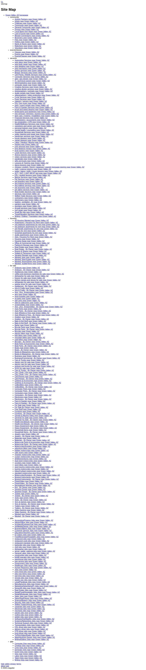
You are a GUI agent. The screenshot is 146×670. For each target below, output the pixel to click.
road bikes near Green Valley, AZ (28, 340)
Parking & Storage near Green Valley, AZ (31, 245)
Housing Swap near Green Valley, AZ (30, 241)
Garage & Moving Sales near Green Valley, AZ (33, 416)
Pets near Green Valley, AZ (25, 40)
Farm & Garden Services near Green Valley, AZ (34, 108)
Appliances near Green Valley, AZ (28, 272)
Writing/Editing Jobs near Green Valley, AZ (32, 639)
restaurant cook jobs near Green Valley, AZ (32, 541)
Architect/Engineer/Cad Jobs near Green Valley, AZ (35, 524)
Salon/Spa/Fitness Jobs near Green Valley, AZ (33, 598)
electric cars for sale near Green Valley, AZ (32, 364)
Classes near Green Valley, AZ (27, 52)
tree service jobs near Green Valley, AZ (30, 561)
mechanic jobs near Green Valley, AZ (29, 611)
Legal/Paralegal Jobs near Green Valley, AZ (32, 582)
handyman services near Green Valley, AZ (31, 136)
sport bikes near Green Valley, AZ (28, 465)
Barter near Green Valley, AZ (26, 325)
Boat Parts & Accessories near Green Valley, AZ (34, 344)
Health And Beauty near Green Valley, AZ (31, 422)
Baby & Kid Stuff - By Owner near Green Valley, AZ (35, 323)
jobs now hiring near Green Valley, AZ (30, 574)
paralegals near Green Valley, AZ (28, 159)
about (3, 666)
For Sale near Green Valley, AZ (27, 405)
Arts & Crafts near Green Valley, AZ (29, 288)
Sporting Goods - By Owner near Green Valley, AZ (35, 492)
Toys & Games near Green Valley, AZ (30, 502)
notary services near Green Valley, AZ (30, 157)
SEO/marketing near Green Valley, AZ (30, 83)
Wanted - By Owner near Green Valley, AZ (32, 516)
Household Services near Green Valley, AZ (32, 132)
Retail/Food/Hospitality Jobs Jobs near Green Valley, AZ (37, 592)
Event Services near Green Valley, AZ (30, 99)
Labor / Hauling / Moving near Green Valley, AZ (34, 142)
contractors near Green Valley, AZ (28, 198)
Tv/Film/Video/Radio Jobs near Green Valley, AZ (34, 635)
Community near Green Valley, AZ (28, 25)
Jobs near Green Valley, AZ (26, 570)
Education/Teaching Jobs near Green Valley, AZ (34, 533)
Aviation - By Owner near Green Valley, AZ (32, 319)
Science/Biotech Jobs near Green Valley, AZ (32, 600)
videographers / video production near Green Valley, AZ (37, 95)
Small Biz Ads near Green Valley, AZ (29, 212)
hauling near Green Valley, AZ (27, 144)
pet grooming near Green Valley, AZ (29, 188)
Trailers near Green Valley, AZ (27, 506)
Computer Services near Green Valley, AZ (31, 77)
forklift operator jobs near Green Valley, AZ (32, 557)
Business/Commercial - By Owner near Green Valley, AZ (37, 358)
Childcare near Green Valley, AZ (27, 23)
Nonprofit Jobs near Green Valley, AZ (30, 588)
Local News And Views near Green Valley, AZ (33, 32)
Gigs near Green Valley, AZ (25, 654)
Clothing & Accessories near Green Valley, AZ (33, 381)
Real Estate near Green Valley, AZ (28, 247)
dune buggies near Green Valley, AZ (29, 296)
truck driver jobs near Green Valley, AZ (30, 633)
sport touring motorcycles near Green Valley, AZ (34, 467)
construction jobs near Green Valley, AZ (31, 555)
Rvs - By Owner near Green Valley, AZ (30, 487)
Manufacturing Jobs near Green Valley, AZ (32, 584)
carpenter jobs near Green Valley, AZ (29, 607)
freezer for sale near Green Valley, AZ (30, 278)
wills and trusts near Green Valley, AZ (30, 161)
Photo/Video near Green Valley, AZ (29, 481)
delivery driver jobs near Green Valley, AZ (31, 629)
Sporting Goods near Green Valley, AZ (30, 490)
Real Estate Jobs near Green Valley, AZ (31, 590)
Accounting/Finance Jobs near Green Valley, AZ (34, 520)
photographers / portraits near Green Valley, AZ (34, 91)
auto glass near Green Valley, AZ (28, 62)
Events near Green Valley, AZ (26, 54)
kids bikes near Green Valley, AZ (28, 335)
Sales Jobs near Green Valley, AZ (28, 596)
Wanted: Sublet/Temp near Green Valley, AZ (32, 264)
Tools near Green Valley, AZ (26, 498)
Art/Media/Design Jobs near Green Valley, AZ (33, 526)
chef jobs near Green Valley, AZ (27, 547)
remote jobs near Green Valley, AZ (28, 578)
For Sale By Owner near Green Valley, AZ (31, 407)
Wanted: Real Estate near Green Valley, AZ (32, 259)
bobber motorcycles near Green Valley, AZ (32, 450)
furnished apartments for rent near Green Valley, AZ (35, 233)
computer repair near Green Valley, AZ (30, 85)
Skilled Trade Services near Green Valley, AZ (33, 196)
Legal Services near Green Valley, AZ (30, 153)
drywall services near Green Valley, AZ (30, 208)
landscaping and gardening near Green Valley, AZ (35, 112)
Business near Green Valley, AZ (27, 356)
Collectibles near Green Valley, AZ (28, 385)
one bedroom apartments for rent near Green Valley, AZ (37, 225)
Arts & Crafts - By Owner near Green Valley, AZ (34, 290)
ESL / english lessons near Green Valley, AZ (32, 175)
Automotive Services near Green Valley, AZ (32, 60)
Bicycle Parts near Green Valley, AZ (29, 327)
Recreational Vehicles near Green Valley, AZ (32, 485)
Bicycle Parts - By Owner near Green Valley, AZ (34, 329)
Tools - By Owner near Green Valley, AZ (31, 500)
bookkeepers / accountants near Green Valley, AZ (35, 120)
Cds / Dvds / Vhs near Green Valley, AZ (30, 372)
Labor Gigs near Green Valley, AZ (28, 656)
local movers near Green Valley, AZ (29, 151)
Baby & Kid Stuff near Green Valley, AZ (30, 321)
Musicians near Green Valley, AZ (28, 38)
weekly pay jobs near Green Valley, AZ (30, 580)
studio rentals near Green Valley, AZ (29, 93)
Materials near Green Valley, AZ (27, 438)
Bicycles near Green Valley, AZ (27, 331)
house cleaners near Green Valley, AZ (30, 138)
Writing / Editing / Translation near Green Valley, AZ (35, 216)
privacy (13, 664)
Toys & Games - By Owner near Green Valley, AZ (34, 504)
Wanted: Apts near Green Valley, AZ (29, 257)
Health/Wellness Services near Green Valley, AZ (34, 124)
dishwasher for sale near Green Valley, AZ (31, 276)
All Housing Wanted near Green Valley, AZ (32, 220)
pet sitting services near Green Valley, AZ (31, 190)
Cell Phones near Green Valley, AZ (29, 377)
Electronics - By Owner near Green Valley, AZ (33, 399)
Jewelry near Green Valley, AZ (27, 434)
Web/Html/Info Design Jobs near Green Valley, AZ (35, 637)
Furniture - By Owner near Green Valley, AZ (32, 414)
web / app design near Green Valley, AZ (31, 79)
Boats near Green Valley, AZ (26, 348)
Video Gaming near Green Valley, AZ (29, 510)
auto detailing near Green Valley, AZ (29, 66)
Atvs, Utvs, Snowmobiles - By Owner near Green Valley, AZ (39, 307)
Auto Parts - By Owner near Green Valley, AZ (33, 311)
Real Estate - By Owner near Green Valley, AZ (33, 249)
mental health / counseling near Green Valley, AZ (34, 130)
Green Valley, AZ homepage (16, 15)
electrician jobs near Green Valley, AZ (30, 609)
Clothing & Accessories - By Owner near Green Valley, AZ (38, 383)
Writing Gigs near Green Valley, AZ (29, 660)
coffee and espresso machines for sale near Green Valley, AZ (39, 274)
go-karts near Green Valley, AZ (27, 299)
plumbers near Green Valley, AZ (27, 206)
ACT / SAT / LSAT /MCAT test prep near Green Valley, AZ (38, 173)
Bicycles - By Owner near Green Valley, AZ (32, 342)
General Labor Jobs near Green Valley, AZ (32, 553)
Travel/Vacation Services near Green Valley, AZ (34, 214)
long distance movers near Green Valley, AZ (32, 149)
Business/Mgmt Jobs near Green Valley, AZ (32, 529)
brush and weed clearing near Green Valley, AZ (34, 110)
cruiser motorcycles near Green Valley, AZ (31, 457)
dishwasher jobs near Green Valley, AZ (30, 549)
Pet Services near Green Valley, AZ (29, 179)
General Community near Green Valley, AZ (32, 27)
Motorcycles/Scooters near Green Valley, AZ (32, 446)
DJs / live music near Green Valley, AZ (30, 103)
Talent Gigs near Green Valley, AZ (28, 658)
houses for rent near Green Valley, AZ (30, 231)
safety (7, 664)
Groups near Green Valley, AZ (27, 29)
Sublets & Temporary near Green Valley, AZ (32, 253)
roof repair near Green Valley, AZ (28, 210)
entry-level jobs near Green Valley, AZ (30, 572)
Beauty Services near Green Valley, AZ (30, 73)
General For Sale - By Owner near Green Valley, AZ (35, 420)
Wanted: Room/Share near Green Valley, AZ (32, 262)
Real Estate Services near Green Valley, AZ (32, 192)
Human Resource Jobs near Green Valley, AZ (33, 568)
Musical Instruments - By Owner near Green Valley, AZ (37, 479)
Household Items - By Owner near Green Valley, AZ (35, 432)
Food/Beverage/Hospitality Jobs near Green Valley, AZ (37, 537)
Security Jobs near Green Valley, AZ (29, 602)
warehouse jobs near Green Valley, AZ (30, 559)
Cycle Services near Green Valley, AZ (30, 97)
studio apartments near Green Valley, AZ (31, 235)
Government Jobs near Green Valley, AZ (31, 563)
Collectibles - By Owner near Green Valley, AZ (33, 387)
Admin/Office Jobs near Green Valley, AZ (31, 522)
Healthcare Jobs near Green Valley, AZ (30, 566)
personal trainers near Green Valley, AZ (30, 128)
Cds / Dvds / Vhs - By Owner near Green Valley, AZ (35, 375)
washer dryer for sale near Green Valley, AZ (32, 284)
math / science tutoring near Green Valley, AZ (33, 169)
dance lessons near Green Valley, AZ (29, 165)
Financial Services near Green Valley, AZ (31, 118)
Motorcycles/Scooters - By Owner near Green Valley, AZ (37, 475)
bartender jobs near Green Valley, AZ (29, 545)
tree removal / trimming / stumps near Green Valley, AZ (37, 114)
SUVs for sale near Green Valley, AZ (29, 368)
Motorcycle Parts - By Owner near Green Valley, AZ (35, 444)
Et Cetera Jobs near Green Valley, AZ (30, 535)
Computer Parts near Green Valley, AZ (30, 389)
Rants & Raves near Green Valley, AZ (30, 44)
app (7, 666)
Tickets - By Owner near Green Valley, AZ (31, 496)
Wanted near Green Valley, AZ (27, 514)
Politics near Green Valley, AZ (27, 42)
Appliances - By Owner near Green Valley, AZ (33, 286)
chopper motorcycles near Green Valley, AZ (32, 455)
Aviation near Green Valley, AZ (27, 317)
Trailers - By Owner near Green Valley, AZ (31, 508)
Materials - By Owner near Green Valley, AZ (32, 440)
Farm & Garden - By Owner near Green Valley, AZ (35, 403)
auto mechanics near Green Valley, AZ (30, 68)
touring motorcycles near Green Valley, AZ (32, 469)
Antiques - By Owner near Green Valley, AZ (32, 270)
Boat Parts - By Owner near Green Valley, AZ (33, 346)
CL (2, 2)
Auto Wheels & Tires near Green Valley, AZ (32, 313)
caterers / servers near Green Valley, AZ (31, 101)
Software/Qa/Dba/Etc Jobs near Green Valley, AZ (34, 619)
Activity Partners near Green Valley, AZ (30, 19)
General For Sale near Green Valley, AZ (31, 418)
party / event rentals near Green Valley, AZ (32, 105)
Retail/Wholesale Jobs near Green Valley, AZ (33, 594)
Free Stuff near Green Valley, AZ (28, 409)
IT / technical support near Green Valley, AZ (32, 81)
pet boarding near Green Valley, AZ (29, 181)
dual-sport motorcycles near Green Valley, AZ (33, 461)
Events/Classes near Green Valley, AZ (30, 56)
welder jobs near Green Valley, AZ (28, 617)
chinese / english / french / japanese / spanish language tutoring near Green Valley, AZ (49, 167)
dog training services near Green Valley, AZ (32, 184)
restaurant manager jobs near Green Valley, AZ (34, 543)
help (2, 664)
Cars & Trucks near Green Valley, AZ (29, 360)
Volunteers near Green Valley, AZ (28, 48)
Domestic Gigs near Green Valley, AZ (30, 650)
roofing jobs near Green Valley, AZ (28, 615)
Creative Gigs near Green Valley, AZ (29, 646)
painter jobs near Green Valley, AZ (28, 613)
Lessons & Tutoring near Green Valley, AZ (31, 163)
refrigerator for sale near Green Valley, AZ (31, 282)
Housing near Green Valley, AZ (27, 239)
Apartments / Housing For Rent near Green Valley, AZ (36, 223)
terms (19, 664)
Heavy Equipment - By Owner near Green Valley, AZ (36, 428)
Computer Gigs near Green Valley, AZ (30, 644)
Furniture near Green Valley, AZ (27, 411)
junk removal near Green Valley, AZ (29, 147)
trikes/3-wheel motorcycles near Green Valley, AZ (34, 471)
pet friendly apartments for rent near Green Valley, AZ (36, 229)
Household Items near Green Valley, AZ (31, 430)
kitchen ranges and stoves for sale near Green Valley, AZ (37, 280)
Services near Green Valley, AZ (27, 194)
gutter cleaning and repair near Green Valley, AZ (34, 134)
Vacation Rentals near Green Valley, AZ (30, 255)
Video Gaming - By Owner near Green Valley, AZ (34, 512)
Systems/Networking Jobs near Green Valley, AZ (34, 621)
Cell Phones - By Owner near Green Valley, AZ (33, 379)
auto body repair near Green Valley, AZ (30, 64)
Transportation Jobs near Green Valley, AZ (32, 625)
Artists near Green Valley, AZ (26, 21)
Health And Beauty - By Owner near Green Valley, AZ (36, 424)
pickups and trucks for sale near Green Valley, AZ (34, 366)
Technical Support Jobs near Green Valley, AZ (33, 623)
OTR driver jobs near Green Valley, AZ (30, 631)
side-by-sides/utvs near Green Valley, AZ (31, 303)
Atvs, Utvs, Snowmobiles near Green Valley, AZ (34, 292)
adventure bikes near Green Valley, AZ (30, 448)
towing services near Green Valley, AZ (30, 71)
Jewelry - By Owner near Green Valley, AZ (32, 436)
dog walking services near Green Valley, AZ (32, 186)
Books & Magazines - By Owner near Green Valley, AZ (37, 354)
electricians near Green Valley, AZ (28, 200)
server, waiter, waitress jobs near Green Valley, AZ (35, 551)
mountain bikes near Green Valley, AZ (30, 338)
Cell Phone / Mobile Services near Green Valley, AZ (35, 75)
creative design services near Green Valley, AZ (33, 89)
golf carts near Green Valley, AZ (27, 301)
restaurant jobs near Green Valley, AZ (30, 539)
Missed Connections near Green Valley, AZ (32, 36)
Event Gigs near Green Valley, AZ (28, 652)
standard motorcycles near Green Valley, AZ (32, 473)
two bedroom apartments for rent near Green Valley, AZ (37, 227)
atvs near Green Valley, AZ (25, 294)
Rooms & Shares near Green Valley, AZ (31, 251)
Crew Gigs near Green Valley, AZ (28, 648)
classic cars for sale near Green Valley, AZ (32, 362)
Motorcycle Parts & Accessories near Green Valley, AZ (36, 442)
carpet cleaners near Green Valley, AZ (30, 140)
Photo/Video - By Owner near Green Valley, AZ (33, 483)
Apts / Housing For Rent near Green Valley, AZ (33, 237)
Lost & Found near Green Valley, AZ (29, 34)
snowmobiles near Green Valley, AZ (29, 305)
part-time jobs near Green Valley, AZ (29, 576)
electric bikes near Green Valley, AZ (29, 333)
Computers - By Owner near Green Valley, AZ (33, 395)
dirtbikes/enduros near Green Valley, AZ (31, 459)
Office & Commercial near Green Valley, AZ (32, 243)
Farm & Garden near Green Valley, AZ (30, 401)
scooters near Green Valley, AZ (27, 463)
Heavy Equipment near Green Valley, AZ (31, 426)
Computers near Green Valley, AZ (28, 393)
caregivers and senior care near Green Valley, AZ (34, 126)
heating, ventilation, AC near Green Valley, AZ (33, 202)
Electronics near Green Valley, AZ (28, 397)
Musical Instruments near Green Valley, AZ (32, 477)
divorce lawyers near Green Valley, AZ (30, 155)
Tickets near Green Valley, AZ (27, 494)
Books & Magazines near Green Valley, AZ (32, 352)
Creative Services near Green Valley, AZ (31, 87)
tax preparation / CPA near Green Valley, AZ (32, 122)
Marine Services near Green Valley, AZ (30, 177)
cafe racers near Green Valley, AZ (28, 453)
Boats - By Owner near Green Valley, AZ (31, 350)
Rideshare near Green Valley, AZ (28, 46)
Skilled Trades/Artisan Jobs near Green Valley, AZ (35, 605)
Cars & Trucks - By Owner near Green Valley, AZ (34, 370)
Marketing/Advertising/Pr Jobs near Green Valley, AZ (36, 586)
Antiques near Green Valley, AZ (27, 268)
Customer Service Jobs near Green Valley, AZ (33, 531)
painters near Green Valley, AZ (27, 204)
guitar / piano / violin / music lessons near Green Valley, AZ (38, 171)
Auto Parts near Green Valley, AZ (28, 309)
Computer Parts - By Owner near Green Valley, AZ (35, 391)
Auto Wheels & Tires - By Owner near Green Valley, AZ (37, 315)
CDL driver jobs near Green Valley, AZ (30, 627)
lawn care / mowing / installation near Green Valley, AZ (37, 116)
